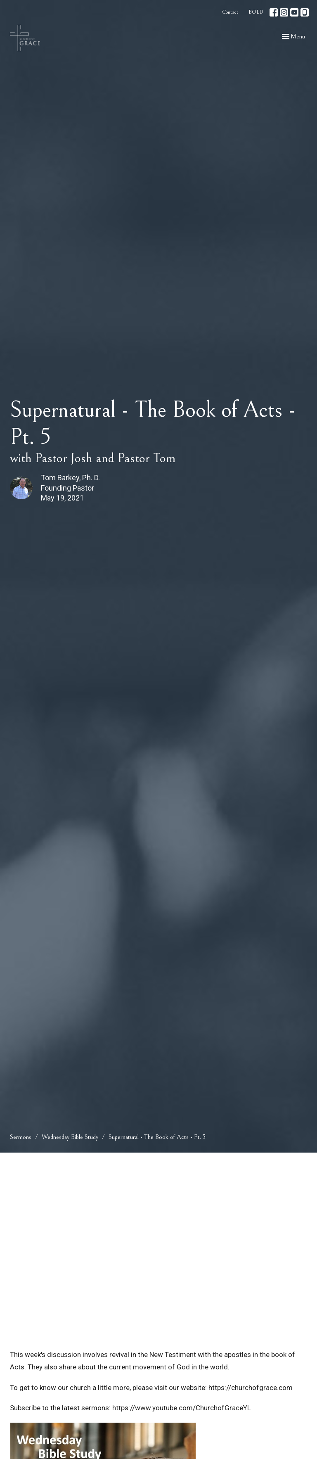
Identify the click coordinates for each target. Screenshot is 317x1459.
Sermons (20, 1137)
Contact (230, 12)
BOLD (255, 12)
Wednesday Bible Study (70, 1137)
